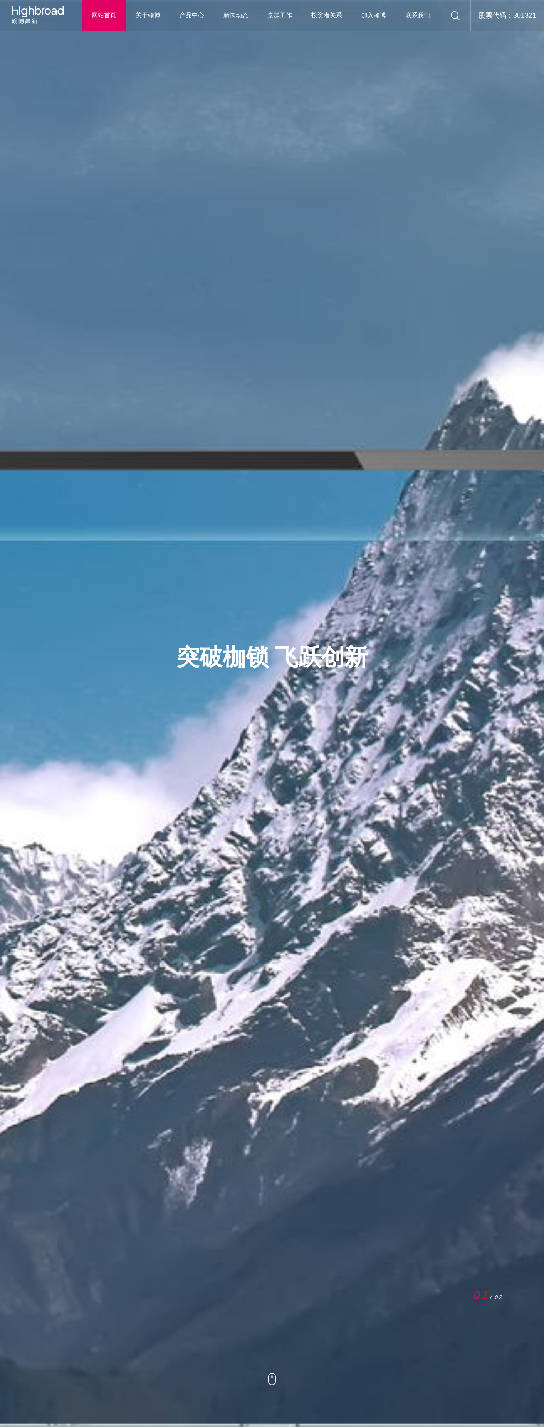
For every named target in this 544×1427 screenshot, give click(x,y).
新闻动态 (235, 15)
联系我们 (417, 15)
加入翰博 (373, 15)
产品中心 (192, 15)
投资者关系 (326, 15)
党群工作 (279, 15)
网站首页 (104, 15)
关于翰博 (148, 15)
